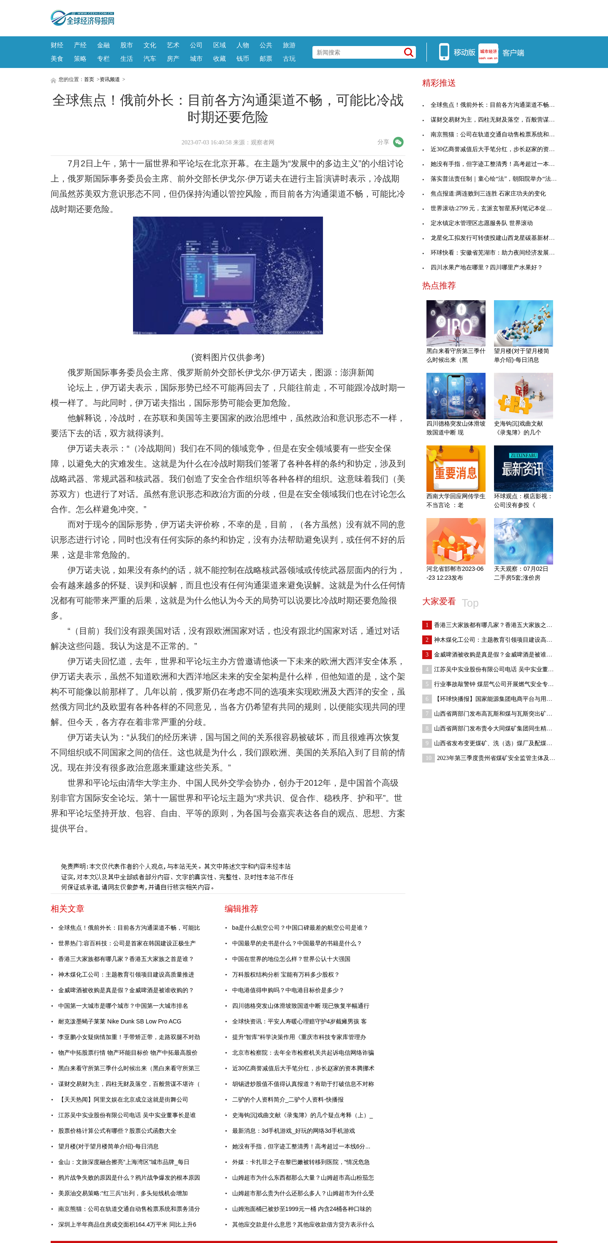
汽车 (150, 58)
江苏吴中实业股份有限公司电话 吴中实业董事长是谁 (127, 1115)
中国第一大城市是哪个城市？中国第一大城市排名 (123, 1005)
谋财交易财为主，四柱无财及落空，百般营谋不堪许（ (129, 1083)
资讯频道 (110, 79)
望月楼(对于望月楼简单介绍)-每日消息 (108, 1146)
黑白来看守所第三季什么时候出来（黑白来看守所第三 (129, 1068)
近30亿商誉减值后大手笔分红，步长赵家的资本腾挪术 (303, 1068)
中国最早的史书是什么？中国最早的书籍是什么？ (297, 943)
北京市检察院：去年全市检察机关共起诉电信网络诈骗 (303, 1052)
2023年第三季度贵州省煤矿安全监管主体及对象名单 (497, 758)
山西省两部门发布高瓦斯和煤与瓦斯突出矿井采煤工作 (499, 714)
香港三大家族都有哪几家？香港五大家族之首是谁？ (126, 958)
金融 (103, 45)
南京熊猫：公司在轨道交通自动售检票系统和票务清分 (129, 1208)
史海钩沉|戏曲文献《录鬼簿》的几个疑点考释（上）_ (302, 1115)
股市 (126, 45)
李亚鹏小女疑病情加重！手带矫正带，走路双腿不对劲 (129, 1037)
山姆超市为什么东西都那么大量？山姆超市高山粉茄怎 (303, 1177)
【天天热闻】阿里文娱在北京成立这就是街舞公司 (123, 1099)
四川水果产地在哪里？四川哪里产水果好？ (482, 267)
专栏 (103, 58)
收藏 (219, 58)
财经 (57, 45)
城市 (196, 58)
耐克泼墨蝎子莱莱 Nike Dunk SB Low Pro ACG (120, 1021)
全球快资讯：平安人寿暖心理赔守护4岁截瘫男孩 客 (299, 1021)
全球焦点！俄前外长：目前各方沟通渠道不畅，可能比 (129, 927)
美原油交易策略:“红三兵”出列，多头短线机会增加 (123, 1193)
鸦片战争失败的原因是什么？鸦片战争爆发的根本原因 (129, 1177)
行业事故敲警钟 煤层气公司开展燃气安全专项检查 (494, 684)
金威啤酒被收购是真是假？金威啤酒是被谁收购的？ (126, 990)
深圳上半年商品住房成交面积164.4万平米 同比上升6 (127, 1224)
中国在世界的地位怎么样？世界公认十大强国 (291, 958)
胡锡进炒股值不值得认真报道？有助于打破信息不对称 (303, 1083)
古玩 (289, 58)
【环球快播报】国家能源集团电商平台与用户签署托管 (499, 699)
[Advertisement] (336, 17)
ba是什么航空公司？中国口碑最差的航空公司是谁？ (300, 927)
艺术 (173, 45)
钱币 (242, 58)
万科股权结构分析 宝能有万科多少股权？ (286, 974)
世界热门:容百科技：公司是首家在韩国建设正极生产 (127, 943)
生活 (126, 58)
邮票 (266, 58)
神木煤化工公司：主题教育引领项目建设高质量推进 (126, 974)
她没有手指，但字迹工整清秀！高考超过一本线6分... (301, 1146)
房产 (173, 58)
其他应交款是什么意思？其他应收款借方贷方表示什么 (303, 1224)
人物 (242, 45)
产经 (80, 45)
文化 (150, 45)
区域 (219, 45)
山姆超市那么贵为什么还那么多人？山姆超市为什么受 (303, 1193)
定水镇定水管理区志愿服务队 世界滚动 (477, 223)
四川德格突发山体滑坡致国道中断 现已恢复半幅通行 (301, 1005)
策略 (80, 58)
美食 (57, 58)
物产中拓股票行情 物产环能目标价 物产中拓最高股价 (128, 1052)
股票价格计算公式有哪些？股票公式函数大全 (117, 1130)
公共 (266, 45)
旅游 (289, 45)
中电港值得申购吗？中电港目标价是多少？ (288, 990)
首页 (89, 79)
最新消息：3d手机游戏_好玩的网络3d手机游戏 (293, 1130)
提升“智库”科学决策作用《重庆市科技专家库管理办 (299, 1037)
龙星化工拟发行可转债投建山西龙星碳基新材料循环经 (497, 238)
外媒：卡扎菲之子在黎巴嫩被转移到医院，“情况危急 (301, 1162)
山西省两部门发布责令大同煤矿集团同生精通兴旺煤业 (499, 728)
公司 (196, 45)
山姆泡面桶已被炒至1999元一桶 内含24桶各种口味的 (302, 1208)
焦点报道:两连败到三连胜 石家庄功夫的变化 (484, 193)
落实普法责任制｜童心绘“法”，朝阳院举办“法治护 (492, 179)
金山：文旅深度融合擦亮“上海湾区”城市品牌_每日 (124, 1162)
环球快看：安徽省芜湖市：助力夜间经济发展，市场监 (497, 253)
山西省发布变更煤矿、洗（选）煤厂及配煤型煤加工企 (499, 743)
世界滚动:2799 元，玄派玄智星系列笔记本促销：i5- (493, 208)
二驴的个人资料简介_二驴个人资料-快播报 (288, 1099)
